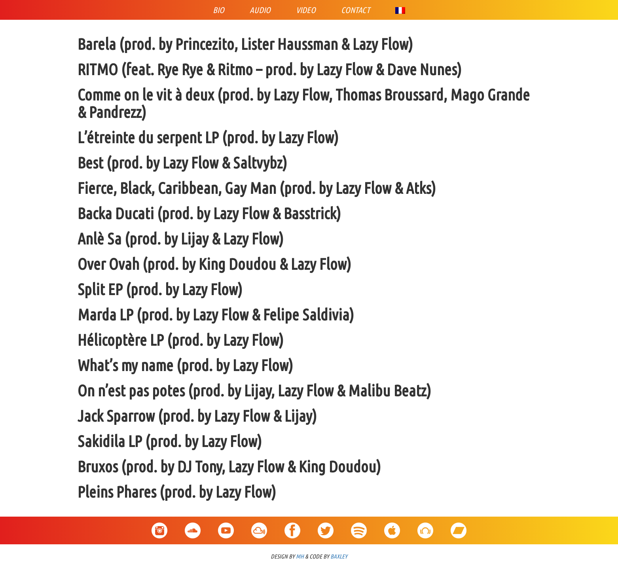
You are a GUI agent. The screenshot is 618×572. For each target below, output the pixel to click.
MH (300, 556)
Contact (355, 10)
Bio (218, 10)
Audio (260, 10)
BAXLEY (338, 556)
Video (306, 10)
